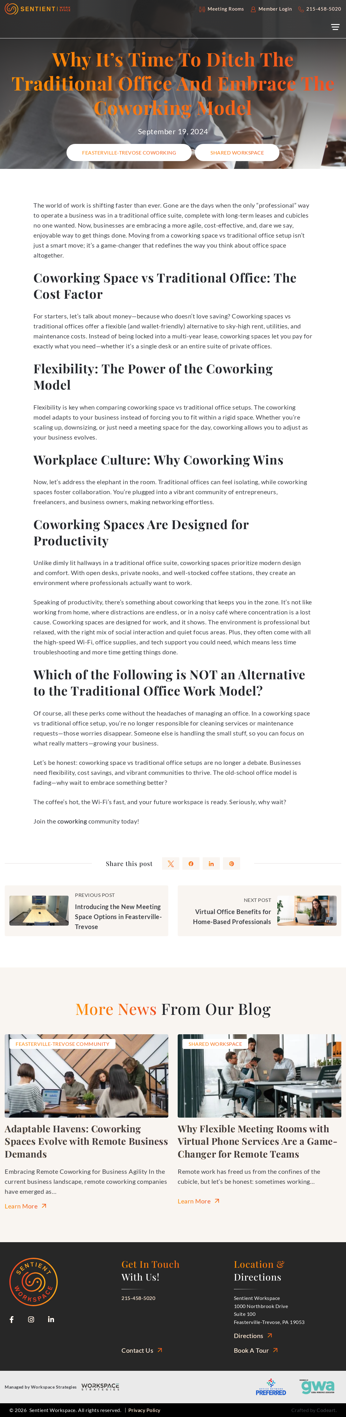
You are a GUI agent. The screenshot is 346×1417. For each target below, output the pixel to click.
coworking (72, 821)
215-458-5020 (138, 1298)
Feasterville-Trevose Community (62, 1044)
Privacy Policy (144, 1410)
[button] (173, 27)
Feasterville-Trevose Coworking (129, 152)
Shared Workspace (237, 152)
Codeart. (327, 1410)
